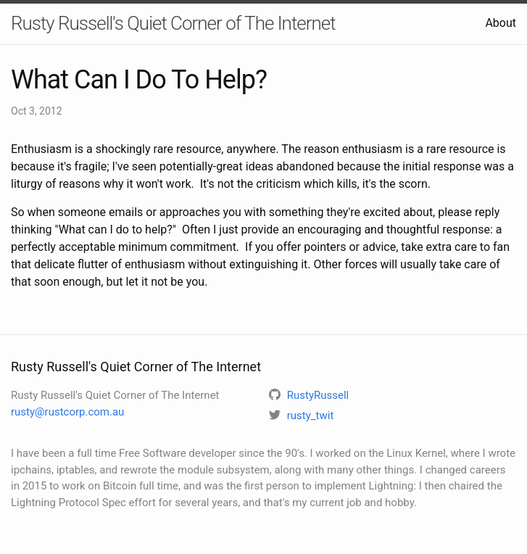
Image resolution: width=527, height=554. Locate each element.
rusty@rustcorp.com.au (67, 411)
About (500, 23)
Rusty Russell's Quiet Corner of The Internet (173, 23)
